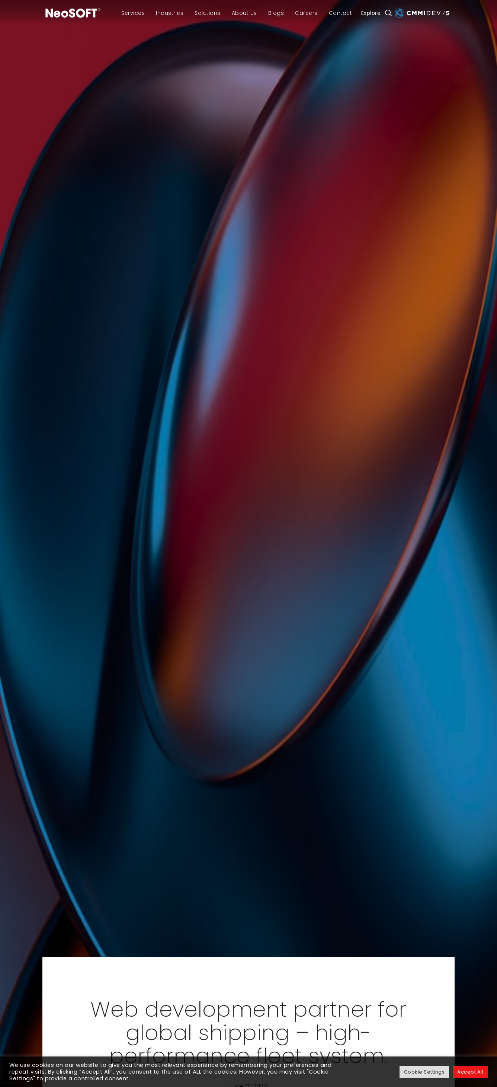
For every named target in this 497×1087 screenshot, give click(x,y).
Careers (306, 13)
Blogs (276, 13)
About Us (244, 13)
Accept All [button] (470, 1071)
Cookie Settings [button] (424, 1071)
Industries (169, 13)
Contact (340, 13)
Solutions (208, 13)
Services (133, 13)
